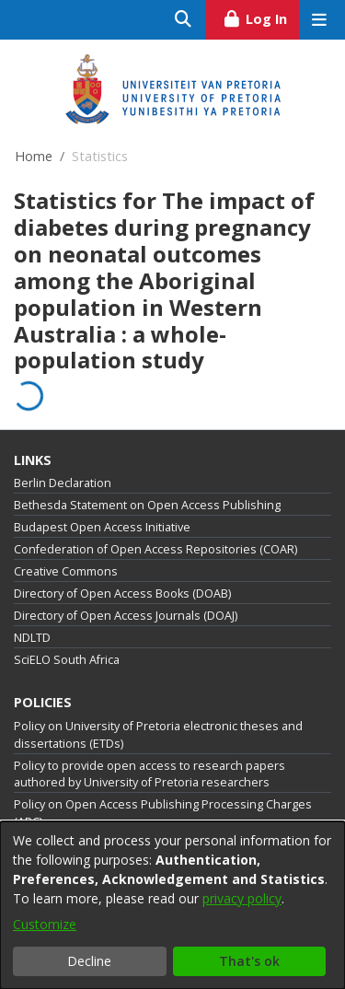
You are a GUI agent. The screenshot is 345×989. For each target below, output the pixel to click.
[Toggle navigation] (318, 20)
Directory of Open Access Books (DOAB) (122, 593)
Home (33, 156)
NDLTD (32, 638)
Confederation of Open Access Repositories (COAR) (155, 549)
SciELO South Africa (67, 660)
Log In (261, 17)
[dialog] (172, 905)
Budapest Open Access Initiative (102, 527)
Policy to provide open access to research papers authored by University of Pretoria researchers (149, 774)
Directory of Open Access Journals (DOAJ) (125, 615)
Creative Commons (66, 571)
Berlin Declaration (62, 483)
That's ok (249, 961)
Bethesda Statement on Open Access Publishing (147, 505)
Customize (44, 924)
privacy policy (242, 898)
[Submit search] (183, 20)
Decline (89, 961)
